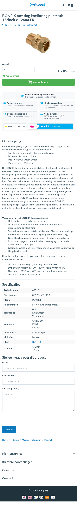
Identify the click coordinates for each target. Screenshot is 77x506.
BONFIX (36, 341)
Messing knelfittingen (31, 440)
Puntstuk (48, 440)
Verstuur (9, 429)
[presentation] (24, 419)
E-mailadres (8, 375)
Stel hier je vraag (10, 388)
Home (5, 440)
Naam (5, 362)
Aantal (5, 64)
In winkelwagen (38, 82)
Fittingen (15, 440)
